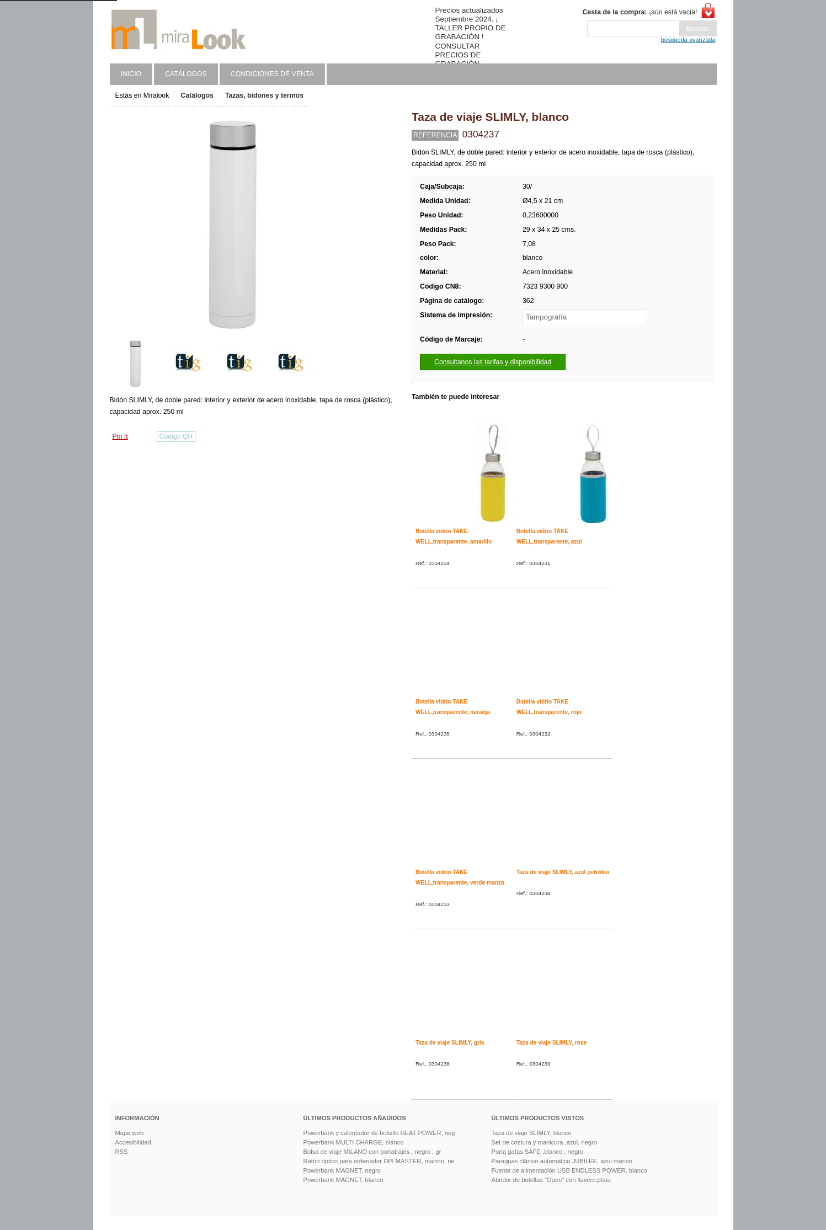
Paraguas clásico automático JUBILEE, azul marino (562, 1161)
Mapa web (129, 1133)
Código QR (176, 436)
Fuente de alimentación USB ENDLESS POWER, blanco (569, 1170)
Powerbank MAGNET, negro (342, 1170)
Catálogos (197, 95)
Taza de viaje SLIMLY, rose (551, 1043)
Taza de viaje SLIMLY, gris (449, 1043)
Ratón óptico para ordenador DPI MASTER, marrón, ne (379, 1161)
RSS (121, 1151)
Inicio (131, 74)
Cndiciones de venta (272, 74)
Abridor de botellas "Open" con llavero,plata (551, 1179)
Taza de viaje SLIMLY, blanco (532, 1133)
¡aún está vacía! (639, 12)
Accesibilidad (133, 1142)
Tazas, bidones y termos (264, 95)
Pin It (120, 436)
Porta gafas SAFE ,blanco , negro (538, 1151)
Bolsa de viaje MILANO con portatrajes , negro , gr (372, 1151)
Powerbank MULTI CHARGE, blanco (353, 1142)
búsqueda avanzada (688, 39)
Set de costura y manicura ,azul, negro (545, 1142)
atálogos (186, 74)
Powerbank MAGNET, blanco (343, 1179)
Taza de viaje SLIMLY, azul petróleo (563, 872)
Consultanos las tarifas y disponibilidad (492, 362)
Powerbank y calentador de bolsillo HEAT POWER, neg (379, 1133)
